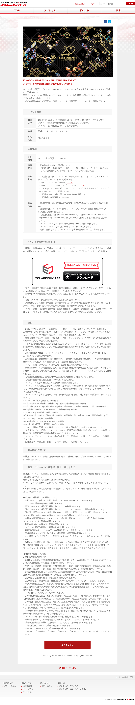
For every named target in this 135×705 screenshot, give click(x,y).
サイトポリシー (29, 689)
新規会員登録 (80, 4)
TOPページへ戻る (69, 668)
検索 (130, 3)
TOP (17, 10)
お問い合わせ (47, 686)
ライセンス (27, 692)
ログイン (93, 4)
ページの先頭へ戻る (125, 677)
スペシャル (51, 10)
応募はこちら (67, 645)
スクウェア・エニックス (68, 686)
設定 (118, 10)
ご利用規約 (27, 686)
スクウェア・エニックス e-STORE (72, 689)
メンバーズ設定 (10, 686)
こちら (70, 182)
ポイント (84, 10)
